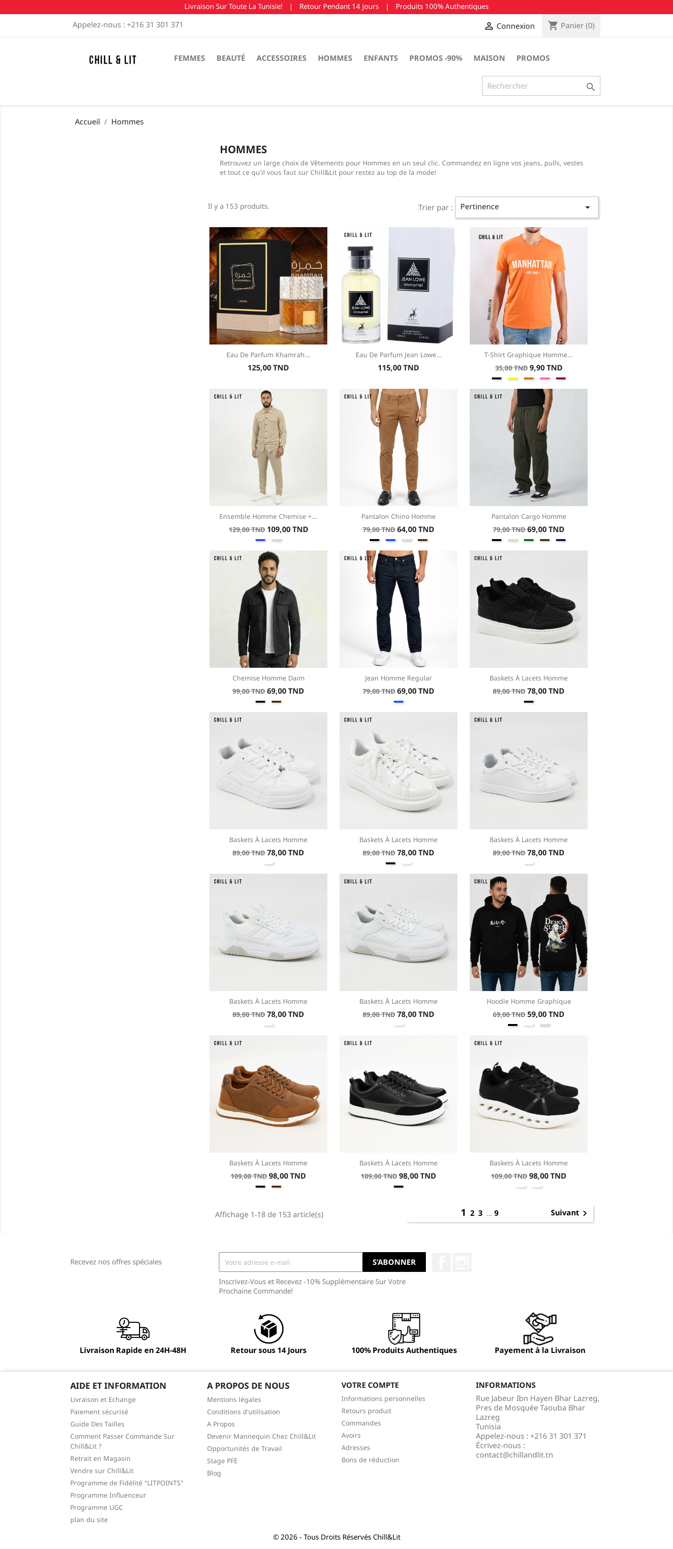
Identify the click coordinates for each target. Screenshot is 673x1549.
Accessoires (282, 58)
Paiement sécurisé (99, 1411)
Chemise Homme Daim (269, 677)
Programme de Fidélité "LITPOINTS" (126, 1482)
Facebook (441, 1262)
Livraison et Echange (103, 1399)
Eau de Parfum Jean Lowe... (399, 354)
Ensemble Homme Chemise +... (268, 516)
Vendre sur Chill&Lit (101, 1470)
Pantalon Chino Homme (398, 516)
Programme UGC (96, 1507)
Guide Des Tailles (97, 1423)
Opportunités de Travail (244, 1448)
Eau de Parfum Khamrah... (268, 354)
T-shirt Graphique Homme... (528, 354)
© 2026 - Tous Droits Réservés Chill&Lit (336, 1536)
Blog (214, 1472)
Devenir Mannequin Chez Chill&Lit (261, 1436)
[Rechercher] (541, 86)
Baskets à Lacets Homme (529, 677)
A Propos (221, 1423)
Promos (533, 58)
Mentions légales (234, 1399)
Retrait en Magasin (100, 1458)
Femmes (189, 58)
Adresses (355, 1447)
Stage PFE (222, 1460)
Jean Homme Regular (398, 677)
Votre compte (370, 1385)
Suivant (570, 1213)
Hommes (335, 58)
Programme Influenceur (108, 1495)
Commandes (361, 1422)
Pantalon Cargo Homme (528, 516)
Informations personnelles (383, 1398)
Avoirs (351, 1435)
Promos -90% (435, 58)
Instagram (462, 1262)
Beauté (230, 58)
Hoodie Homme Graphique (529, 1001)
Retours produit (366, 1410)
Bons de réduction (370, 1459)
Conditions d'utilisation (243, 1411)
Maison (489, 58)
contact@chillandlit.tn (514, 1455)
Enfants (381, 58)
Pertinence (526, 207)
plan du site (89, 1519)
